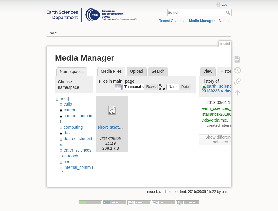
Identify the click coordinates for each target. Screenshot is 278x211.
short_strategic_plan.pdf (121, 127)
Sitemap (224, 21)
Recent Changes (171, 21)
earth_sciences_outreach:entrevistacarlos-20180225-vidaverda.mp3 (231, 114)
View (207, 71)
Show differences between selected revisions (229, 139)
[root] (64, 98)
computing (73, 127)
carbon (70, 110)
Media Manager (202, 21)
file (66, 161)
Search (228, 13)
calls (68, 104)
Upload (136, 71)
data (68, 132)
